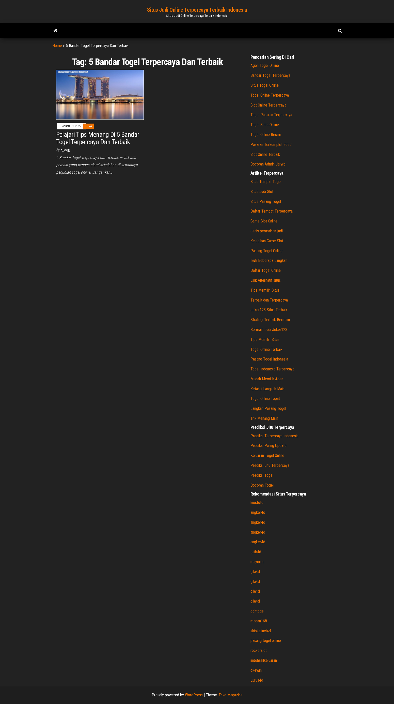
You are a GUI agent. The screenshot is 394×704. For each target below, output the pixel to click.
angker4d (257, 512)
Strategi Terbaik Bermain (270, 319)
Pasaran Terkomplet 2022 (271, 144)
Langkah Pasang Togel (268, 408)
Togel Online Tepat (265, 398)
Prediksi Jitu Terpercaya (269, 465)
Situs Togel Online (264, 85)
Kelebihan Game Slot (266, 240)
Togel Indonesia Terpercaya (272, 369)
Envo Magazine (231, 695)
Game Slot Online (263, 221)
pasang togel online (265, 640)
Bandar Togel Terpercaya (270, 75)
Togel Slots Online (264, 124)
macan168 (258, 621)
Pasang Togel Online (266, 250)
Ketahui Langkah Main (267, 388)
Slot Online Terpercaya (268, 105)
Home (57, 45)
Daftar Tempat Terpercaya (271, 211)
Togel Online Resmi (265, 134)
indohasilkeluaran (263, 660)
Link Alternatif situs (265, 280)
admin (65, 150)
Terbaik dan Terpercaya (269, 300)
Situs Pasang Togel (265, 201)
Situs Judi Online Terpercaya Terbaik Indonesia (197, 10)
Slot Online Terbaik (265, 154)
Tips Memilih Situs (264, 290)
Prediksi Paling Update (268, 445)
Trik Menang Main (264, 418)
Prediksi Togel (261, 475)
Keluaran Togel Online (267, 455)
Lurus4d (256, 680)
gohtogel (257, 611)
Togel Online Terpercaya (269, 95)
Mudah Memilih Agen (266, 379)
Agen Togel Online (264, 65)
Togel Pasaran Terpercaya (271, 114)
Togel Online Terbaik (266, 349)
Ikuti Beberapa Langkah (268, 260)
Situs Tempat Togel (265, 181)
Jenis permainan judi (266, 231)
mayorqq (257, 561)
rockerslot (258, 650)
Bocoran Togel (262, 485)
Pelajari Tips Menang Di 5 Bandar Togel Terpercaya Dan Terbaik (97, 138)
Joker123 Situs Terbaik (268, 309)
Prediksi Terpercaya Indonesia (274, 435)
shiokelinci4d (260, 630)
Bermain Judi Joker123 (268, 329)
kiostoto (256, 502)
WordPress (194, 695)
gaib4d (255, 551)
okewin (256, 670)
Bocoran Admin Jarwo (268, 164)
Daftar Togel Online (265, 270)
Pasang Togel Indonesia (269, 359)
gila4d (255, 571)
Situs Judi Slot (261, 191)
